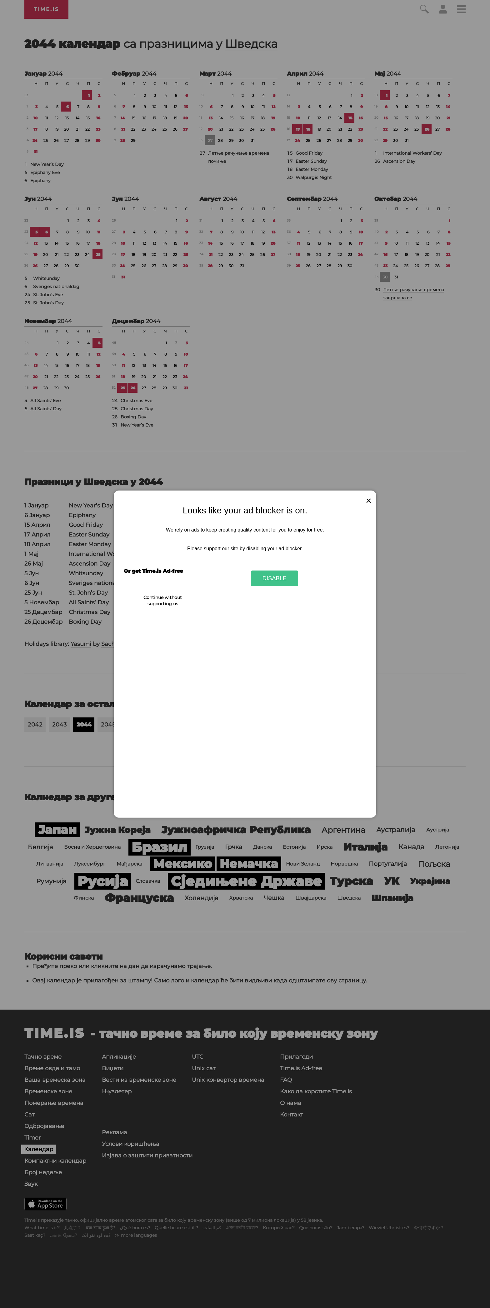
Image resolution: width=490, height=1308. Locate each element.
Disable (274, 578)
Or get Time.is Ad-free (153, 571)
